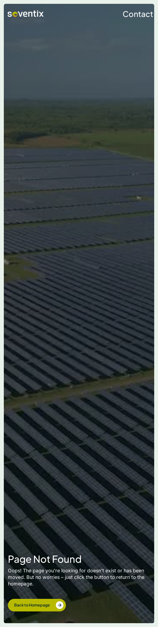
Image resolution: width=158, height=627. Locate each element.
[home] (24, 14)
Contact (138, 14)
